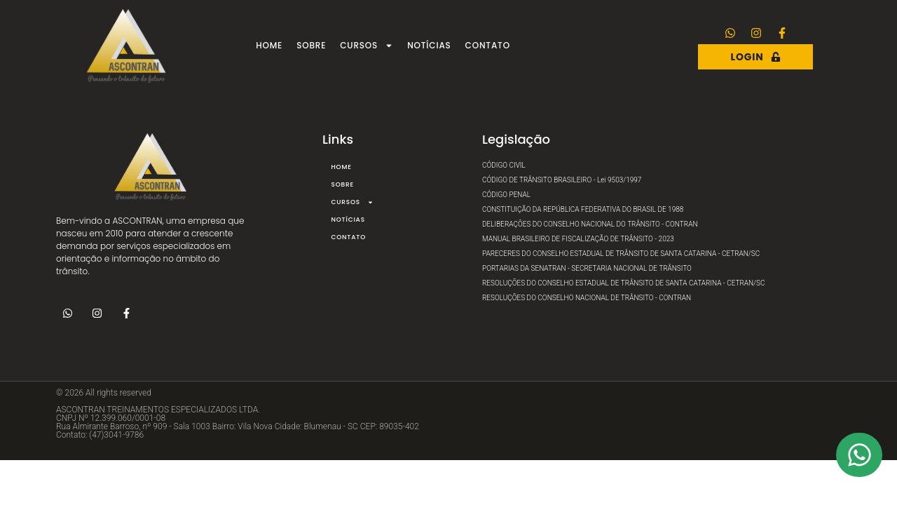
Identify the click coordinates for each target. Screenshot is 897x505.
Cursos (366, 45)
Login (756, 57)
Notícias (429, 45)
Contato (487, 45)
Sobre (311, 45)
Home (269, 45)
